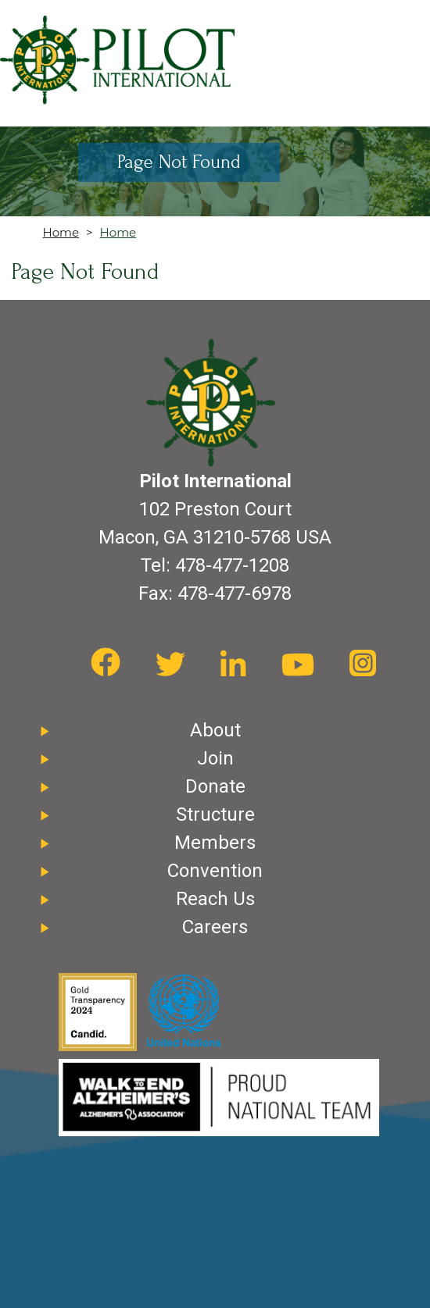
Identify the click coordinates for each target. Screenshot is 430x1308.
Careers (215, 927)
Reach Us (215, 899)
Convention (215, 871)
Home (61, 232)
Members (215, 843)
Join (215, 758)
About (215, 730)
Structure (215, 814)
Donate (215, 786)
